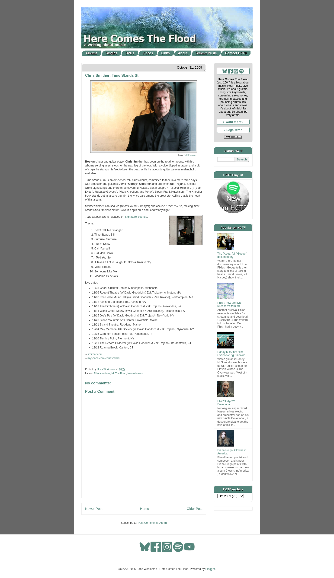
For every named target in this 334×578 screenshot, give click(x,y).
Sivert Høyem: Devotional (226, 402)
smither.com (95, 354)
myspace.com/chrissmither (103, 358)
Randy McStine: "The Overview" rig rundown (231, 353)
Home (144, 509)
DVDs (129, 53)
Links (165, 53)
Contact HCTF (236, 53)
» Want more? (233, 122)
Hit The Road (118, 373)
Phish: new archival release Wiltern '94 (229, 304)
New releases (135, 373)
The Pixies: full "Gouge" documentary (232, 255)
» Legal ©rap (233, 130)
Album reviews (102, 373)
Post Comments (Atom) (152, 522)
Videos (147, 53)
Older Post (194, 509)
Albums (91, 53)
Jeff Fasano (190, 155)
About (182, 53)
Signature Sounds (136, 216)
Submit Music (206, 53)
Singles (111, 53)
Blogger (210, 569)
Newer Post (93, 509)
